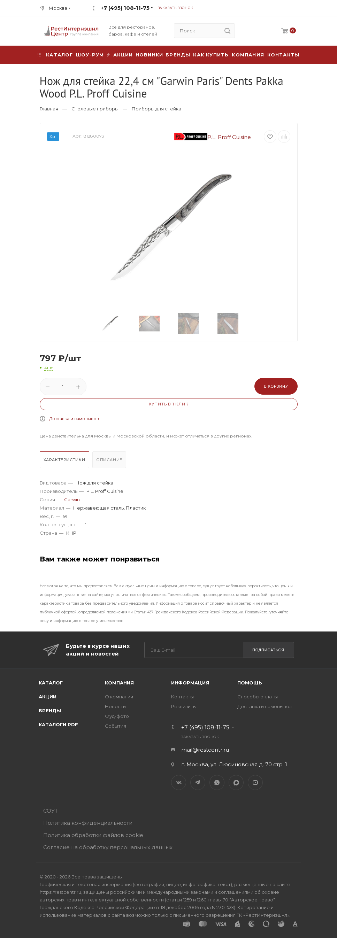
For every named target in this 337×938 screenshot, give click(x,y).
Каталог (51, 682)
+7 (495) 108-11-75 (125, 8)
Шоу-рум (90, 54)
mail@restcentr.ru (205, 749)
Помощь (249, 682)
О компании (119, 696)
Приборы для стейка (156, 108)
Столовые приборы (94, 108)
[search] (227, 30)
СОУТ (50, 810)
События (115, 726)
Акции (47, 696)
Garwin (72, 499)
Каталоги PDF (58, 724)
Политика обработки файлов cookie (93, 835)
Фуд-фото (117, 716)
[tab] (65, 461)
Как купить (211, 54)
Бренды (178, 54)
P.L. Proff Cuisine (212, 137)
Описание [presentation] (109, 459)
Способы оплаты (257, 696)
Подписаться (268, 650)
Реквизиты (184, 706)
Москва (58, 8)
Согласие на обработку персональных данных (108, 847)
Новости (115, 706)
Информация (190, 682)
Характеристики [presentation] (64, 459)
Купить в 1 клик (169, 404)
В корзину (276, 386)
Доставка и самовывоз (74, 418)
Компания (248, 54)
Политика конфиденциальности (87, 823)
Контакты (283, 54)
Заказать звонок (175, 8)
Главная (49, 108)
